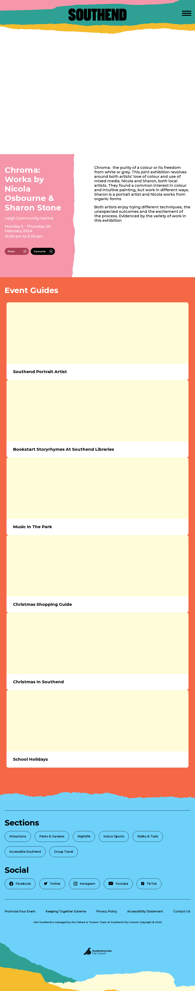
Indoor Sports (113, 836)
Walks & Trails (147, 836)
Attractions (17, 836)
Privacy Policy (106, 911)
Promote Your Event (20, 911)
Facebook (20, 884)
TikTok (149, 883)
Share (17, 251)
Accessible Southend (25, 851)
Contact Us (181, 911)
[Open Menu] (187, 13)
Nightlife (83, 836)
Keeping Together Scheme (66, 911)
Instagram (84, 884)
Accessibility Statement (145, 911)
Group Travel (63, 851)
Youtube (118, 883)
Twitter (52, 883)
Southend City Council (124, 922)
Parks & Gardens (51, 836)
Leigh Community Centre (29, 218)
